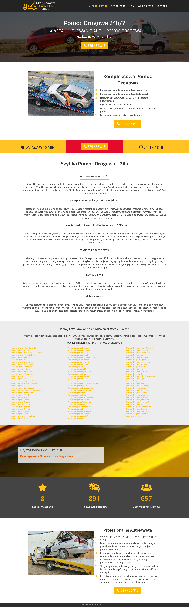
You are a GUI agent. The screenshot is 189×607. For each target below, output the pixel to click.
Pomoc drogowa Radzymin (20, 371)
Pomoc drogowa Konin (77, 418)
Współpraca (145, 6)
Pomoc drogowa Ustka (19, 399)
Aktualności (118, 6)
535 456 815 (97, 45)
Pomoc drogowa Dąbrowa (20, 369)
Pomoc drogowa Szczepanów (139, 357)
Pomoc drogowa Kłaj (18, 359)
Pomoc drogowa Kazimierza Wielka (83, 383)
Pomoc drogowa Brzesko (78, 359)
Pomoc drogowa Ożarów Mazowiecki (142, 411)
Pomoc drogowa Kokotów (79, 350)
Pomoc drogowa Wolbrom (79, 385)
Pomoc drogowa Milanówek (80, 406)
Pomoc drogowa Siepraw (78, 374)
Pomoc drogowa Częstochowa (81, 397)
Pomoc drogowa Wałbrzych (79, 390)
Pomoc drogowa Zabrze (136, 369)
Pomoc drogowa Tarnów (78, 362)
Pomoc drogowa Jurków (136, 366)
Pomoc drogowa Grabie (78, 352)
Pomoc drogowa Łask (18, 413)
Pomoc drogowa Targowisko (21, 362)
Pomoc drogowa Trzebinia (137, 385)
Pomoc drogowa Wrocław (20, 395)
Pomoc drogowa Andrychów (138, 402)
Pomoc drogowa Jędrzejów (137, 399)
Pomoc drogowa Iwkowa (78, 376)
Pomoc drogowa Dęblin (19, 411)
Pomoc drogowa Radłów (78, 378)
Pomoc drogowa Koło (18, 418)
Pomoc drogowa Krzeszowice (80, 388)
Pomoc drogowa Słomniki (137, 383)
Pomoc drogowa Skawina (137, 397)
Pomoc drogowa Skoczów (137, 404)
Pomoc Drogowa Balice (136, 416)
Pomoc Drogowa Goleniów (137, 413)
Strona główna (98, 6)
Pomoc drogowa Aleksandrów (22, 416)
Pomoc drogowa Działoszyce (21, 388)
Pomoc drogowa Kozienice (79, 409)
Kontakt (161, 6)
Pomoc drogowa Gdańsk (136, 392)
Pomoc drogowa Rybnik (78, 392)
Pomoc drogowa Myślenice (79, 411)
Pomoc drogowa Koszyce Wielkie (23, 383)
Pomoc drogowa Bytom (136, 374)
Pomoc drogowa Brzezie (78, 348)
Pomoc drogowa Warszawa (21, 374)
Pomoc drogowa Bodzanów (21, 366)
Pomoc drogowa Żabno (78, 381)
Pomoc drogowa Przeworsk (79, 399)
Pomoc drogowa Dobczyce (79, 371)
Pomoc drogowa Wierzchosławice (140, 376)
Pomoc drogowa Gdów (77, 369)
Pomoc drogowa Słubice (78, 395)
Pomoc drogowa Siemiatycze (21, 409)
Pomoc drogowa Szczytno (137, 409)
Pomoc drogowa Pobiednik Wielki (23, 355)
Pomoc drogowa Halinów (78, 416)
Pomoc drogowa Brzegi (78, 355)
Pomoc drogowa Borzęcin (137, 355)
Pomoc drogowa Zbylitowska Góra (24, 381)
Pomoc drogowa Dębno (136, 359)
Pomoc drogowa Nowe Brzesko (139, 348)
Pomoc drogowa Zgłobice (137, 378)
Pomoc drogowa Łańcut (78, 404)
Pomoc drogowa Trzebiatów (21, 392)
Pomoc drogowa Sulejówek (21, 404)
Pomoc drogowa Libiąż (136, 388)
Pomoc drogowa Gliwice (136, 371)
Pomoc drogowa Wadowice (79, 402)
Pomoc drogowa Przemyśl (79, 413)
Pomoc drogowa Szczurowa (138, 352)
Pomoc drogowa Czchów (19, 378)
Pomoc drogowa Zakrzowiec (21, 364)
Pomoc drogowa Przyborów (138, 362)
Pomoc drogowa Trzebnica (21, 406)
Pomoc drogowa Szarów (19, 357)
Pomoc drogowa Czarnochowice (81, 357)
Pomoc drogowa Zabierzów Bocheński (25, 352)
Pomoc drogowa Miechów (20, 385)
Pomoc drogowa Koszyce (137, 350)
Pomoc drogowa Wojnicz (78, 364)
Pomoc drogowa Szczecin (137, 390)
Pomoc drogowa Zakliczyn (20, 376)
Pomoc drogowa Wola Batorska (22, 348)
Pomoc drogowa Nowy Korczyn (139, 381)
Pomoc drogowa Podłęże (20, 350)
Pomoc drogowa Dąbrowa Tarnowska (25, 390)
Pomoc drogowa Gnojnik (136, 364)
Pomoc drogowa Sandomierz (138, 406)
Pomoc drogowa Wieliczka (79, 366)
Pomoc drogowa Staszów (20, 402)
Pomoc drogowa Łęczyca (137, 395)
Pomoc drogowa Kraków (19, 397)
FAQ (132, 6)
